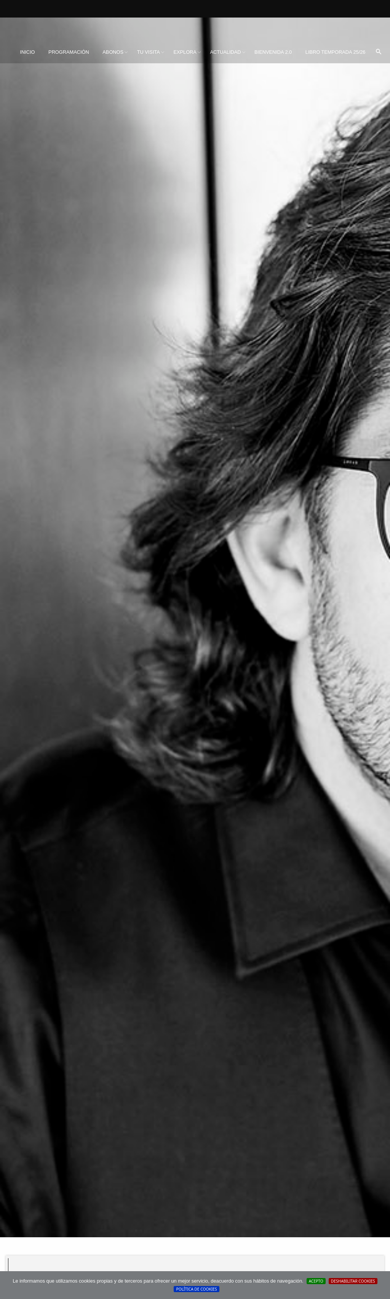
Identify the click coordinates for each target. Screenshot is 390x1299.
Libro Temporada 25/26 (335, 52)
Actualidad (225, 52)
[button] (378, 52)
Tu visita (148, 52)
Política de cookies (196, 1289)
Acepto (316, 1281)
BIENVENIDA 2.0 (273, 52)
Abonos (112, 52)
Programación (68, 52)
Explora (184, 52)
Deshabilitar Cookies (353, 1281)
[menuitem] (27, 52)
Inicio (27, 52)
